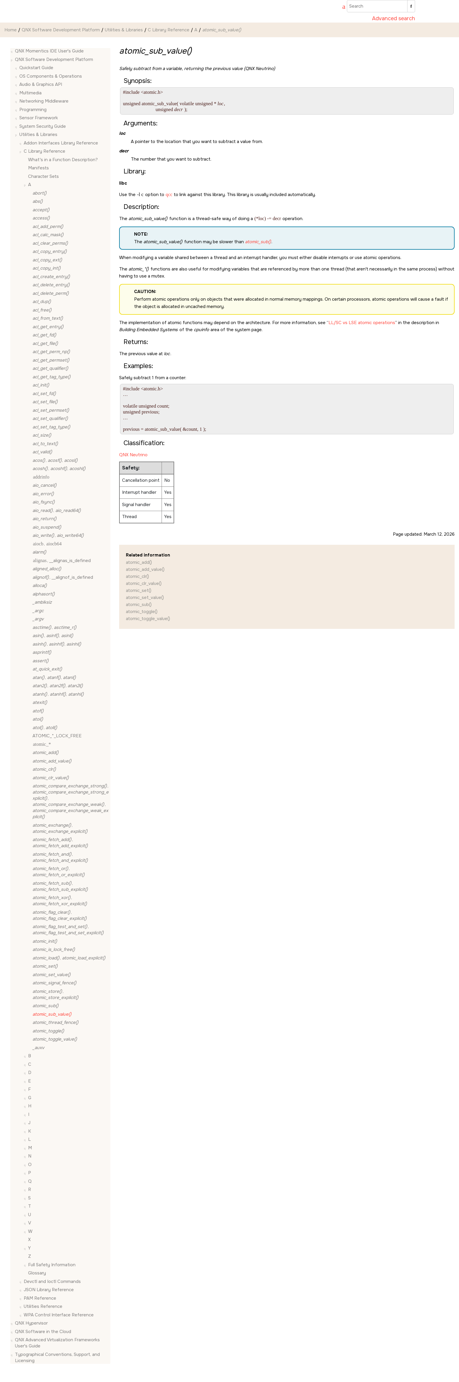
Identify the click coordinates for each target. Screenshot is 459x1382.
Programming (33, 110)
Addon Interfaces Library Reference (61, 143)
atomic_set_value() (145, 597)
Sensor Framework (38, 118)
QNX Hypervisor (31, 1323)
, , (55, 460)
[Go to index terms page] (341, 7)
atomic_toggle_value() (148, 619)
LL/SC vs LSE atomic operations (361, 323)
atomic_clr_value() (144, 583)
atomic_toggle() (141, 612)
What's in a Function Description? (63, 160)
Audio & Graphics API (40, 84)
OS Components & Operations (50, 76)
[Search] (411, 6)
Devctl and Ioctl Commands (52, 1281)
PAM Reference (40, 1298)
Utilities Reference (43, 1306)
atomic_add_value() (145, 569)
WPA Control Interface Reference (59, 1315)
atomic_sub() (139, 604)
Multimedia (30, 93)
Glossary (37, 1273)
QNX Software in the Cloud (43, 1332)
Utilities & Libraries (124, 30)
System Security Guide (42, 126)
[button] (12, 51)
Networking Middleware (43, 101)
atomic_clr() (137, 576)
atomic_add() (139, 562)
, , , (70, 801)
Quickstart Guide (36, 68)
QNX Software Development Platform (61, 30)
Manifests (38, 168)
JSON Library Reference (49, 1290)
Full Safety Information (52, 1265)
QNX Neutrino (133, 455)
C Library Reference (168, 30)
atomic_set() (138, 590)
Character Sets (43, 176)
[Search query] (381, 6)
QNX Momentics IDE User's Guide (49, 51)
